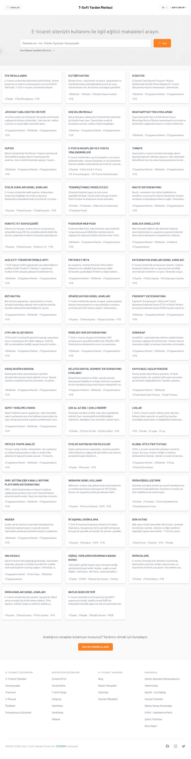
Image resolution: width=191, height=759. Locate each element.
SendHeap (57, 712)
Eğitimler (103, 692)
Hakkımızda (151, 685)
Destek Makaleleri (108, 698)
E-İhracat (10, 698)
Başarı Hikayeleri (107, 685)
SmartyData (58, 685)
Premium (10, 692)
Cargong (56, 698)
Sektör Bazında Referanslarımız (162, 678)
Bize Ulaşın (151, 725)
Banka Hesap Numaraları (158, 705)
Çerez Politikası (153, 719)
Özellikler (10, 705)
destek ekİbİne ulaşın (95, 646)
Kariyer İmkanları (154, 698)
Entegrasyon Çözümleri (18, 712)
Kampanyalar (12, 685)
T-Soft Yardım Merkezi (95, 7)
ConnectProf (59, 678)
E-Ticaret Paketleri (16, 678)
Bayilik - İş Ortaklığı (155, 692)
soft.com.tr (178, 7)
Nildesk (56, 719)
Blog (100, 678)
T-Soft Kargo (59, 692)
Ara (162, 43)
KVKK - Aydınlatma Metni (158, 712)
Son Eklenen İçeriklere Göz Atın (37, 50)
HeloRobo (57, 705)
